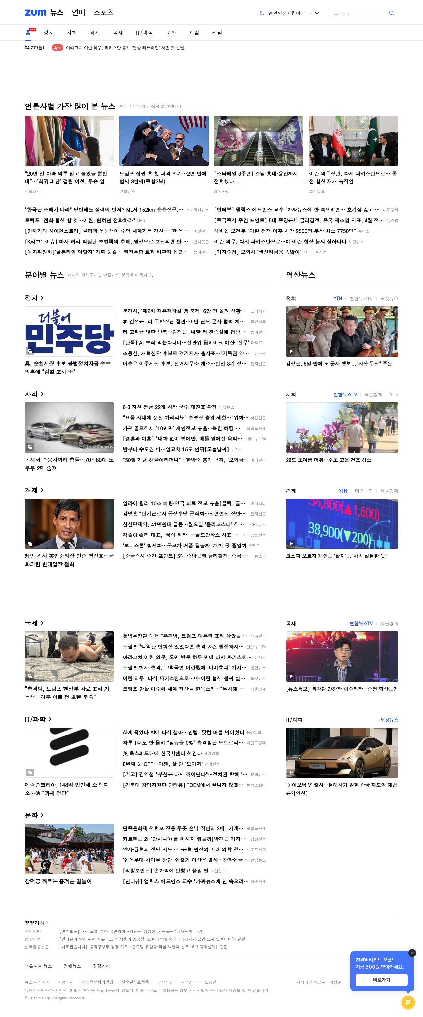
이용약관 (66, 982)
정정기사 (34, 922)
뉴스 (56, 12)
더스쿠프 (363, 490)
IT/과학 (144, 32)
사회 (71, 32)
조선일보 (317, 191)
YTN (337, 298)
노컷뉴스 (389, 298)
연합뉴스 (127, 191)
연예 (78, 12)
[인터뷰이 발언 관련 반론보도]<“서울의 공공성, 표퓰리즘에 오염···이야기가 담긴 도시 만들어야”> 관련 (152, 939)
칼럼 (194, 32)
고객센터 (189, 982)
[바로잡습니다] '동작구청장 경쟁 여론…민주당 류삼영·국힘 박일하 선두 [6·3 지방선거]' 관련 (143, 946)
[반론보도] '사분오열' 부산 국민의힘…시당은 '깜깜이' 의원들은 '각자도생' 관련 (131, 931)
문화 (171, 32)
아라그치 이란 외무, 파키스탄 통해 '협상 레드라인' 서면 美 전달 (125, 47)
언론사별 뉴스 (38, 966)
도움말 (210, 982)
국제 (118, 32)
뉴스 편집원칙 (37, 982)
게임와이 (222, 191)
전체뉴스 (72, 966)
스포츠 (104, 12)
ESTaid (35, 997)
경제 (95, 32)
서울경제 (33, 191)
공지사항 (165, 982)
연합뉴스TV (360, 298)
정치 (48, 32)
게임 (217, 32)
